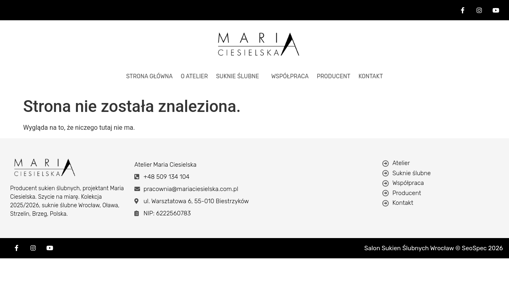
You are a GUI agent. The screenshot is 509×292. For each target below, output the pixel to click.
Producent (333, 76)
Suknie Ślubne (237, 76)
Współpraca (289, 76)
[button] (239, 77)
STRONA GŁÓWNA (149, 76)
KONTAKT (370, 76)
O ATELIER (194, 76)
